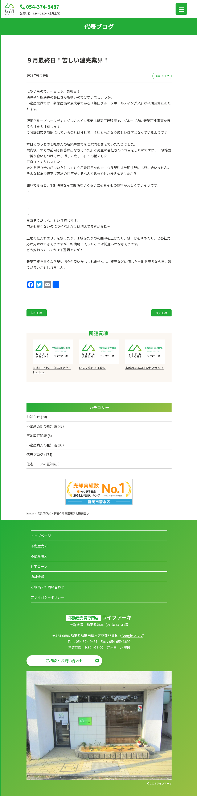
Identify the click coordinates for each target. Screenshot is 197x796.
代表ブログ (162, 76)
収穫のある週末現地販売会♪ (144, 368)
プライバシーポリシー (47, 597)
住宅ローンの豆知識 (41, 463)
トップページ (41, 535)
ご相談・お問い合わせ (47, 586)
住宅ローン (39, 566)
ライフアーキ (164, 783)
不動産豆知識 (36, 435)
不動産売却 (39, 545)
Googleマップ (132, 635)
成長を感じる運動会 (92, 368)
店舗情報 (37, 576)
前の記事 (36, 313)
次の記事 (161, 313)
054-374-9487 (39, 6)
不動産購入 (39, 556)
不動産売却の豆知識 (41, 426)
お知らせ (33, 416)
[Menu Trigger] (181, 9)
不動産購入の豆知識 (41, 444)
